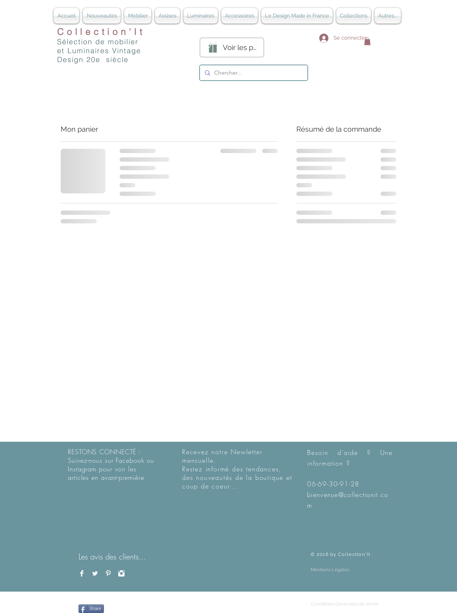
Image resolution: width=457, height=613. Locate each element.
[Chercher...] (253, 72)
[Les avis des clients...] (116, 557)
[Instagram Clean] (121, 573)
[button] (367, 41)
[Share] (91, 608)
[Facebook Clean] (82, 573)
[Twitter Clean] (95, 573)
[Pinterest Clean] (108, 573)
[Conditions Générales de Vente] (344, 604)
